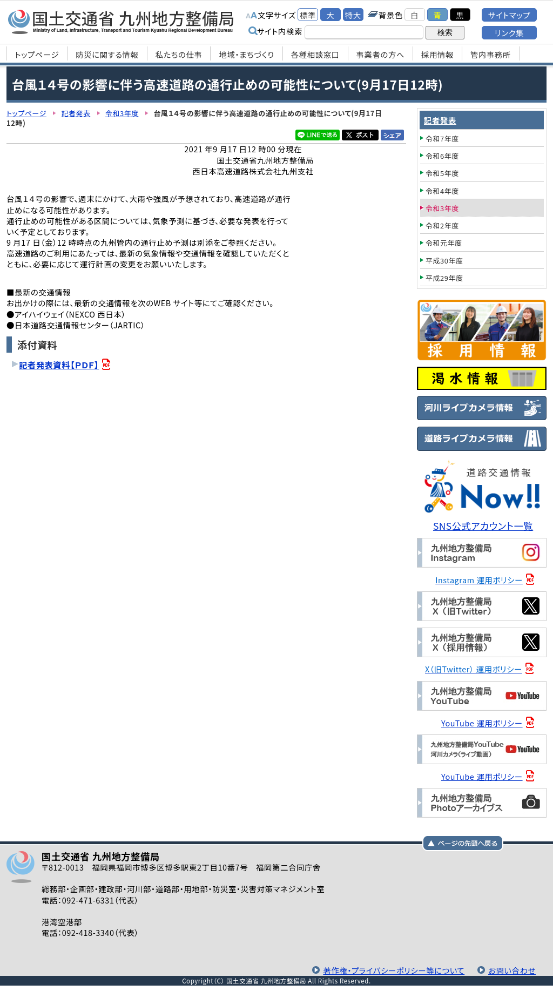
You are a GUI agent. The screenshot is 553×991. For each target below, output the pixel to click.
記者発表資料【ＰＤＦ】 (59, 364)
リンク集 (509, 32)
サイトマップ (509, 15)
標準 (308, 15)
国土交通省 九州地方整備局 (121, 21)
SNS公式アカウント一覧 (483, 525)
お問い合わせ (512, 970)
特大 (353, 15)
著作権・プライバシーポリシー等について (393, 970)
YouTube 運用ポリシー (482, 723)
